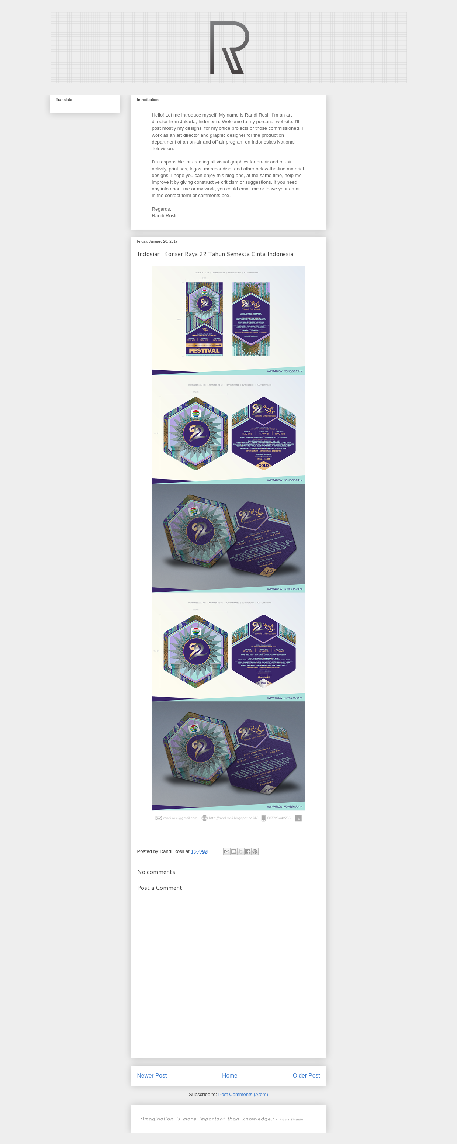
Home (230, 1075)
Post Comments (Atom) (243, 1094)
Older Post (306, 1075)
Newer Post (152, 1075)
